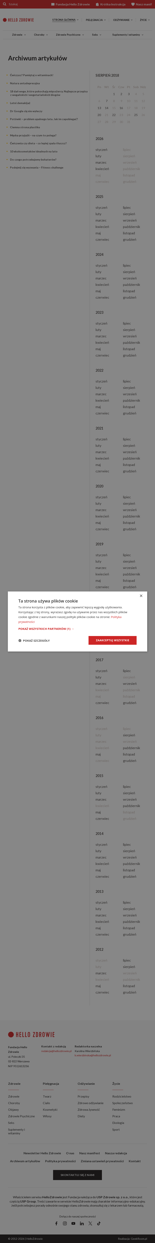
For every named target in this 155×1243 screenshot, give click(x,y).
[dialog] (77, 621)
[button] (77, 628)
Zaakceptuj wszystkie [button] (112, 640)
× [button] (141, 596)
